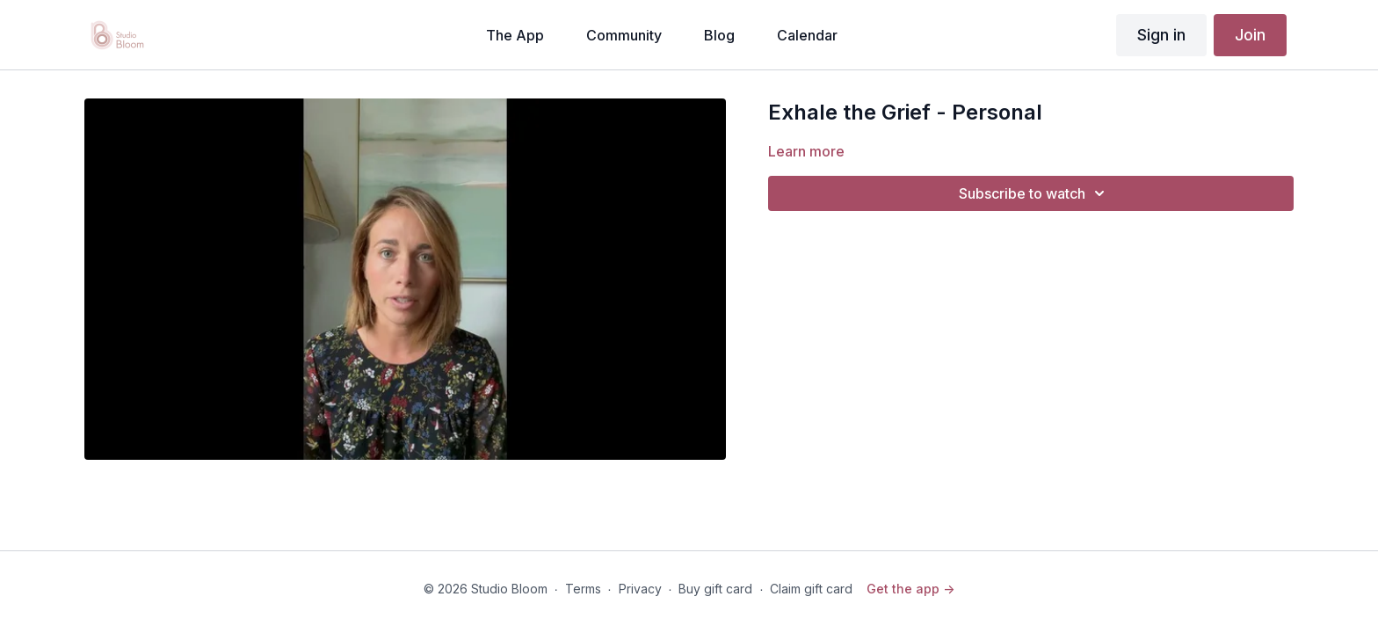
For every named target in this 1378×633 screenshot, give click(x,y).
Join (1250, 34)
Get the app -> (910, 588)
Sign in (1161, 34)
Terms (583, 588)
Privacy (640, 588)
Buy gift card (715, 588)
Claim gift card (811, 588)
